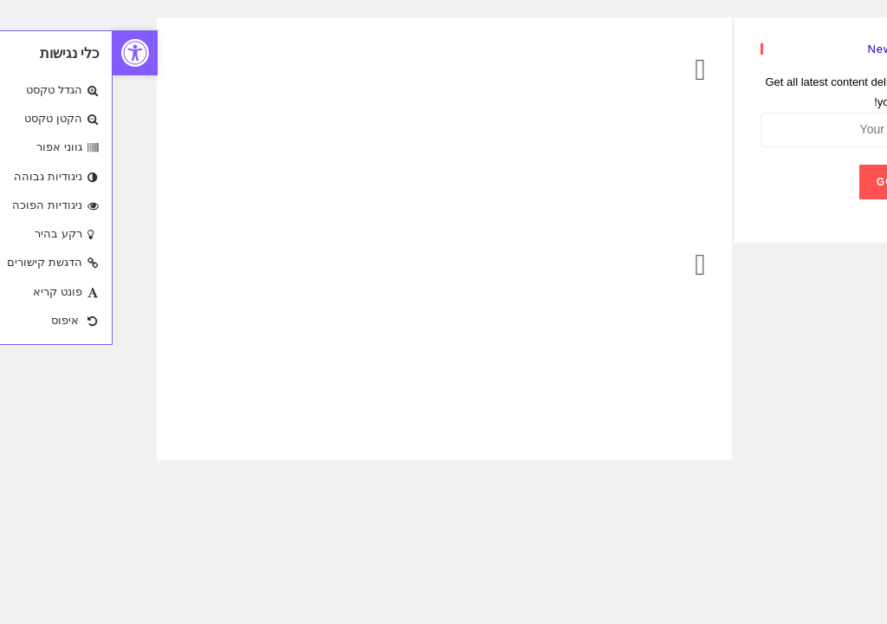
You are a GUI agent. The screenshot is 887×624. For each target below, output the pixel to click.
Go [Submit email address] (773, 182)
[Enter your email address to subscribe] (732, 130)
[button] (22, 52)
